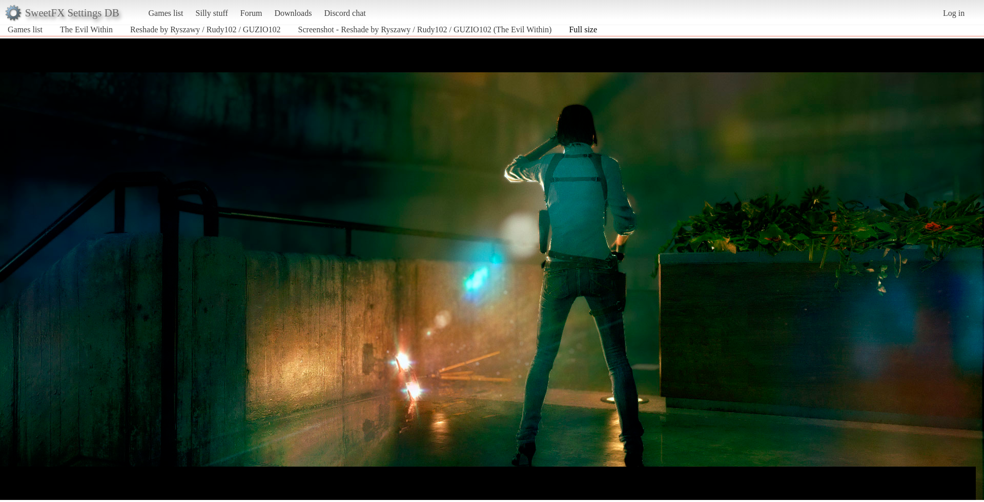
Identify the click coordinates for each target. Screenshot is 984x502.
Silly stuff (212, 13)
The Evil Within (86, 29)
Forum (251, 13)
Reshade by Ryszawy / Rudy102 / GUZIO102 (205, 29)
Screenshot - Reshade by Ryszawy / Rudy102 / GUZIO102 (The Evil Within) (425, 29)
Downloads (293, 13)
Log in (954, 13)
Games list (166, 13)
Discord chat (344, 13)
